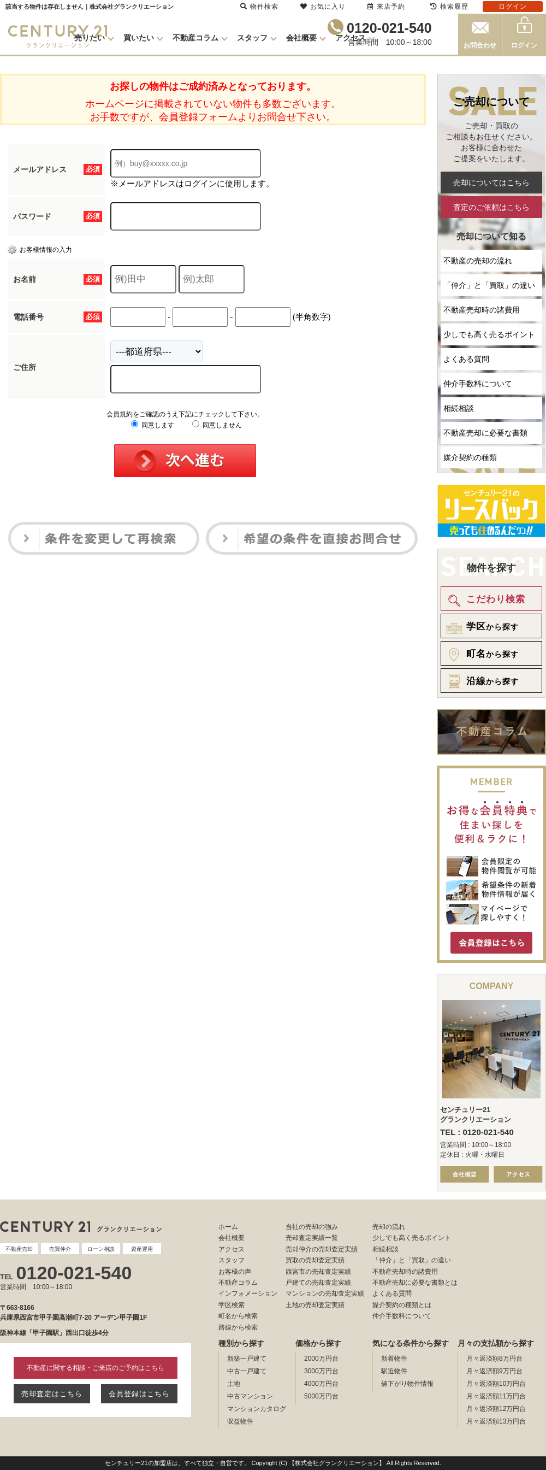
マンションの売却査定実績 (325, 1293)
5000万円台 (321, 1396)
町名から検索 (238, 1316)
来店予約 (386, 6)
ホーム (228, 1227)
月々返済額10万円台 (496, 1383)
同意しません (217, 425)
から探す (480, 627)
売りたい (89, 37)
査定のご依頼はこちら (491, 207)
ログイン (524, 45)
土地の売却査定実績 (315, 1305)
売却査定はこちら (51, 1394)
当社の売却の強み (312, 1227)
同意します (152, 425)
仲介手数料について (477, 383)
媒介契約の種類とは (401, 1305)
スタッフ (252, 37)
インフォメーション (247, 1293)
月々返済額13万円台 (496, 1421)
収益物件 (240, 1421)
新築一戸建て (246, 1358)
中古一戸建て (246, 1371)
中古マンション (250, 1396)
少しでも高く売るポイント (489, 334)
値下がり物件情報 (407, 1383)
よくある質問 (466, 359)
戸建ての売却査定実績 (318, 1282)
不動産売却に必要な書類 (485, 432)
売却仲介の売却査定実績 (322, 1249)
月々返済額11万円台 (496, 1396)
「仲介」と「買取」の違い (489, 285)
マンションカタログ (256, 1409)
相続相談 (458, 408)
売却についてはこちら (491, 182)
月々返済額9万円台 (494, 1371)
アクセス (350, 37)
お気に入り (323, 6)
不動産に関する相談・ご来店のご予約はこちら (95, 1368)
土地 (233, 1383)
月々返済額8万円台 (494, 1358)
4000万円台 (321, 1383)
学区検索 (231, 1305)
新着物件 (394, 1358)
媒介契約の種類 (470, 457)
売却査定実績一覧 (312, 1238)
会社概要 (301, 37)
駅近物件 (394, 1371)
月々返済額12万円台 (496, 1409)
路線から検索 (238, 1327)
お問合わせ (480, 45)
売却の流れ (388, 1227)
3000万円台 (321, 1371)
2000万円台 (321, 1358)
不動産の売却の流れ (477, 260)
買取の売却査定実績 (315, 1260)
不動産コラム (195, 37)
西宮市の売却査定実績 (318, 1271)
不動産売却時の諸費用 (481, 309)
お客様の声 (234, 1271)
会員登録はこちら (139, 1394)
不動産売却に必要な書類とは (415, 1282)
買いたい (138, 37)
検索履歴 (449, 6)
